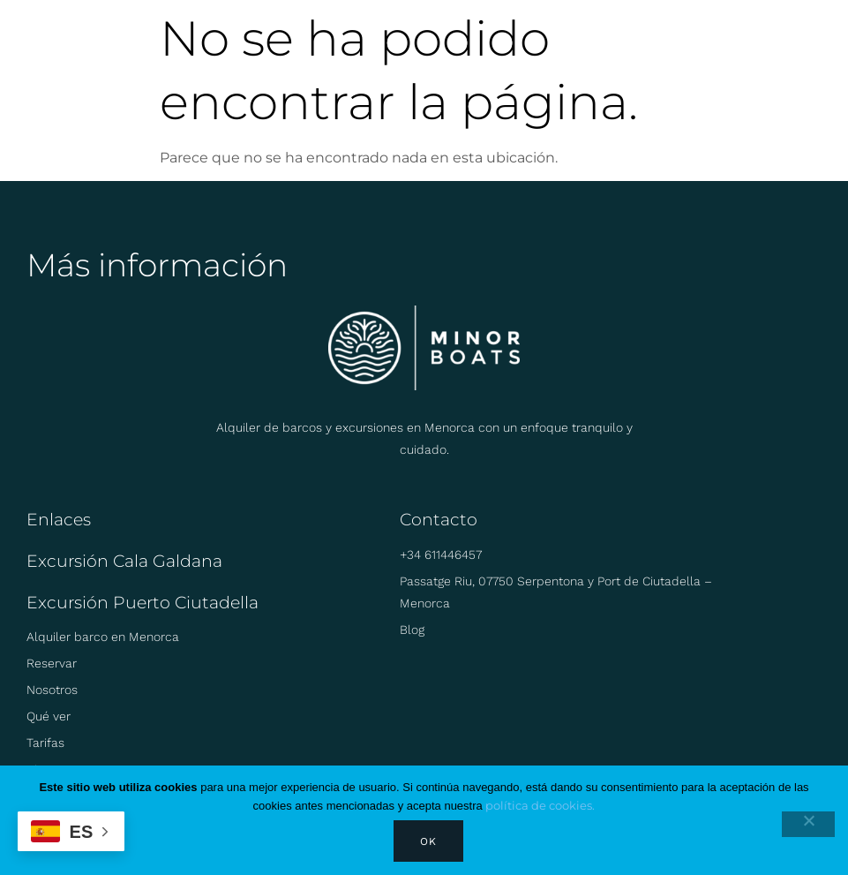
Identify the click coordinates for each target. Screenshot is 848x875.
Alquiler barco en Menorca (102, 637)
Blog (412, 629)
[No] (808, 824)
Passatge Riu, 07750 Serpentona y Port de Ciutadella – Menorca (556, 592)
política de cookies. (540, 805)
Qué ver (48, 716)
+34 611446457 (441, 554)
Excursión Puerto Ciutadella (142, 602)
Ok (428, 841)
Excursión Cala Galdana (124, 561)
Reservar (51, 663)
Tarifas (45, 742)
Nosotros (52, 690)
